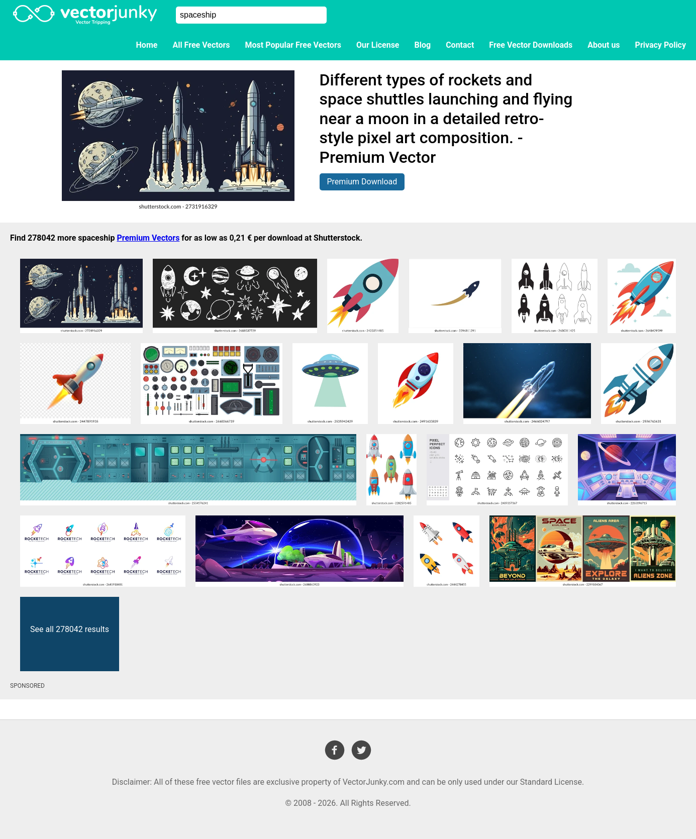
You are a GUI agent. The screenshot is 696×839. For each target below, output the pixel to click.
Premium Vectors (148, 238)
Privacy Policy (660, 45)
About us (603, 45)
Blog (423, 45)
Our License (378, 45)
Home (147, 45)
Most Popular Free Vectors (293, 45)
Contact (460, 45)
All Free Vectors (201, 45)
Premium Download (362, 181)
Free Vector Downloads (530, 45)
